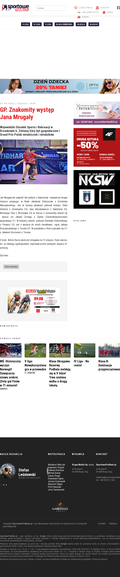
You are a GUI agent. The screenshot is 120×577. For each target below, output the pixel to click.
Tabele (108, 12)
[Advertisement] (60, 54)
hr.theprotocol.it (69, 523)
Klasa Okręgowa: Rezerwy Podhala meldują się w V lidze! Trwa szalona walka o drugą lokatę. (59, 373)
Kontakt (102, 523)
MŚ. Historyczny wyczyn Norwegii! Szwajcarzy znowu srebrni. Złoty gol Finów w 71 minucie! (11, 374)
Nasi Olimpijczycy (88, 12)
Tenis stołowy (11, 266)
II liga (25, 24)
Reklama (113, 523)
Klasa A (81, 24)
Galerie (83, 17)
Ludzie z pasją (83, 7)
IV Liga (37, 24)
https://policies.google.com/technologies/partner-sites (70, 536)
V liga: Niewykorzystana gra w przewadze (35, 366)
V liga (48, 24)
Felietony (102, 7)
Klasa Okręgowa (64, 24)
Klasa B (94, 24)
